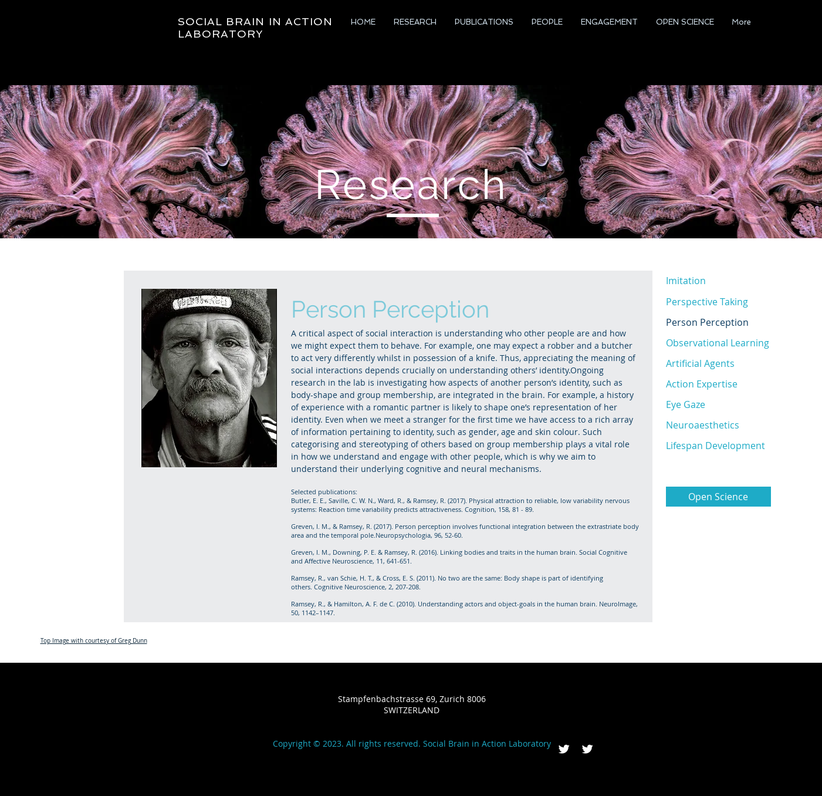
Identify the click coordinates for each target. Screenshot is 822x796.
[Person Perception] (718, 322)
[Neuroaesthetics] (718, 425)
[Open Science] (718, 497)
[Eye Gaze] (718, 404)
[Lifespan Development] (718, 446)
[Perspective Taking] (718, 302)
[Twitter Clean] (563, 749)
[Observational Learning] (718, 343)
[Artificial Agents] (718, 363)
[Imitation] (718, 281)
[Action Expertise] (718, 384)
